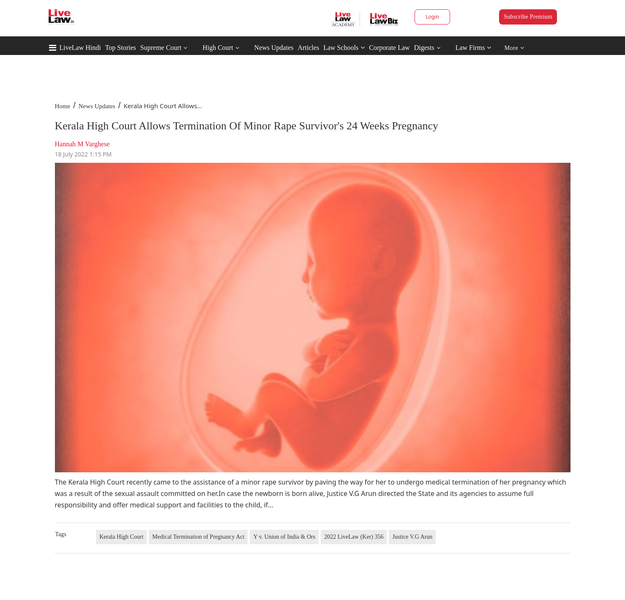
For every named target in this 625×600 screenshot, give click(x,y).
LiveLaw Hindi (80, 47)
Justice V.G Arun (412, 537)
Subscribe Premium (528, 17)
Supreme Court (160, 47)
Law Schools (344, 47)
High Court (217, 47)
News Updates (274, 47)
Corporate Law (389, 47)
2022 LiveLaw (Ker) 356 (353, 537)
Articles (308, 47)
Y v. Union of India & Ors (284, 537)
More (514, 48)
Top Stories (120, 47)
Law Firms (473, 47)
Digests (424, 47)
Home (63, 106)
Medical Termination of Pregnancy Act (198, 537)
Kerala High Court (121, 537)
